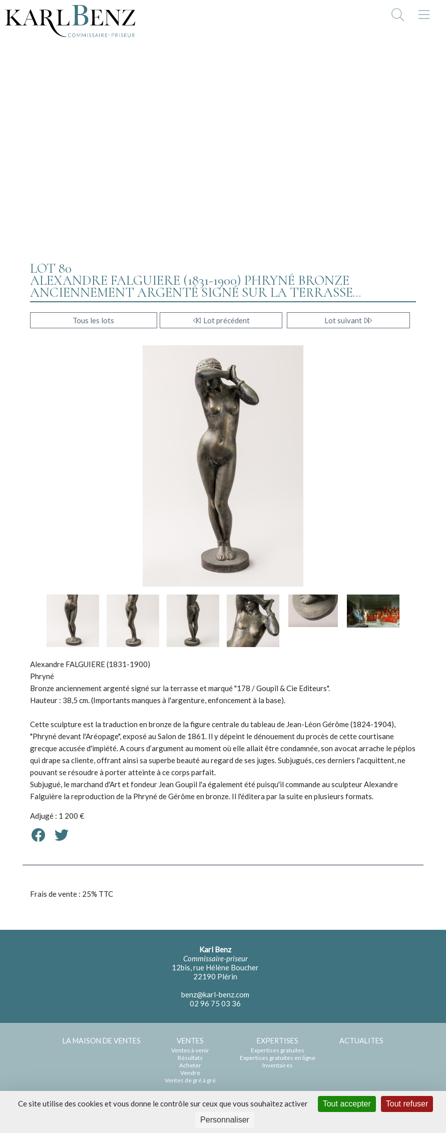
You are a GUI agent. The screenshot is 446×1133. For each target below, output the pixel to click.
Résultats (190, 1057)
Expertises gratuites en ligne (277, 1057)
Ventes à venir (190, 1050)
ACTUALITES (361, 1040)
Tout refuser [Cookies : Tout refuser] (407, 1103)
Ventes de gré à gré (190, 1080)
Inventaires (277, 1065)
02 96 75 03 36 (215, 1003)
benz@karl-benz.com (215, 994)
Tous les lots (93, 320)
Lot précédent (221, 320)
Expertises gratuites (277, 1050)
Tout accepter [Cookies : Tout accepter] (347, 1103)
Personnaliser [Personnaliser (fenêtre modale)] (224, 1119)
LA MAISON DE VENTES (102, 1040)
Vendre (190, 1072)
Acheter (190, 1065)
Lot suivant (348, 320)
